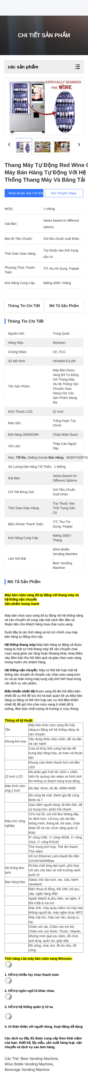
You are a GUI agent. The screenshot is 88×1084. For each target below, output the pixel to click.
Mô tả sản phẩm (64, 306)
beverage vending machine (27, 1070)
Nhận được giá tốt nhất (26, 193)
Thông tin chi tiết (24, 306)
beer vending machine (39, 1059)
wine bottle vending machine (29, 1064)
